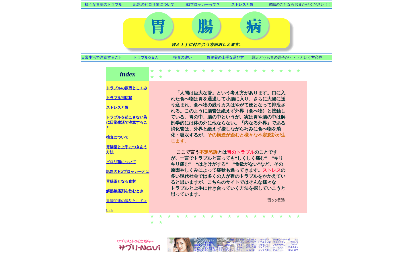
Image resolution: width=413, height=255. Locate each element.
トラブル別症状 (119, 98)
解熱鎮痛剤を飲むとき (124, 191)
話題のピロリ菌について (153, 4)
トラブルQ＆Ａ (145, 57)
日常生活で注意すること (101, 57)
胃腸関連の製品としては (126, 201)
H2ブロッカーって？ (203, 4)
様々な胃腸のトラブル (103, 4)
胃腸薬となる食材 (121, 181)
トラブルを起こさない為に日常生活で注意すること (126, 122)
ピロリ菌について (121, 162)
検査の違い (182, 57)
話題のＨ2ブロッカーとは (127, 171)
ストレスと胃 (242, 4)
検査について (117, 137)
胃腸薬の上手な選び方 (225, 57)
